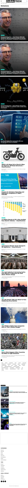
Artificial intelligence (12, 401)
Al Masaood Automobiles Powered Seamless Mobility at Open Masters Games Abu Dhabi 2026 (18, 392)
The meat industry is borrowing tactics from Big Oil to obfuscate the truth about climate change (13, 273)
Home (1, 3)
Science (3, 270)
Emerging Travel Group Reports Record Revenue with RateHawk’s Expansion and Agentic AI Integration (18, 425)
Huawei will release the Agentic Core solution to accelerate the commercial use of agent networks (18, 414)
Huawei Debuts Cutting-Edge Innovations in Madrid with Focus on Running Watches (17, 403)
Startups (3, 190)
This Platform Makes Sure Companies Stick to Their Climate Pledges (13, 326)
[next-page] (6, 360)
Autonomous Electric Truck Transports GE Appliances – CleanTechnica (13, 246)
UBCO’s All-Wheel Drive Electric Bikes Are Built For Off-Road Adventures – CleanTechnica (13, 166)
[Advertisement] (14, 378)
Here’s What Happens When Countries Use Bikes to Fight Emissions (13, 352)
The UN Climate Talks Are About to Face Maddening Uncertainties (14, 300)
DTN (2, 198)
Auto (1, 139)
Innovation (2, 35)
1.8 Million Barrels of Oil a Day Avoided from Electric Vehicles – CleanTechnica (14, 220)
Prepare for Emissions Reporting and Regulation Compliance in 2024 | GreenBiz (13, 193)
